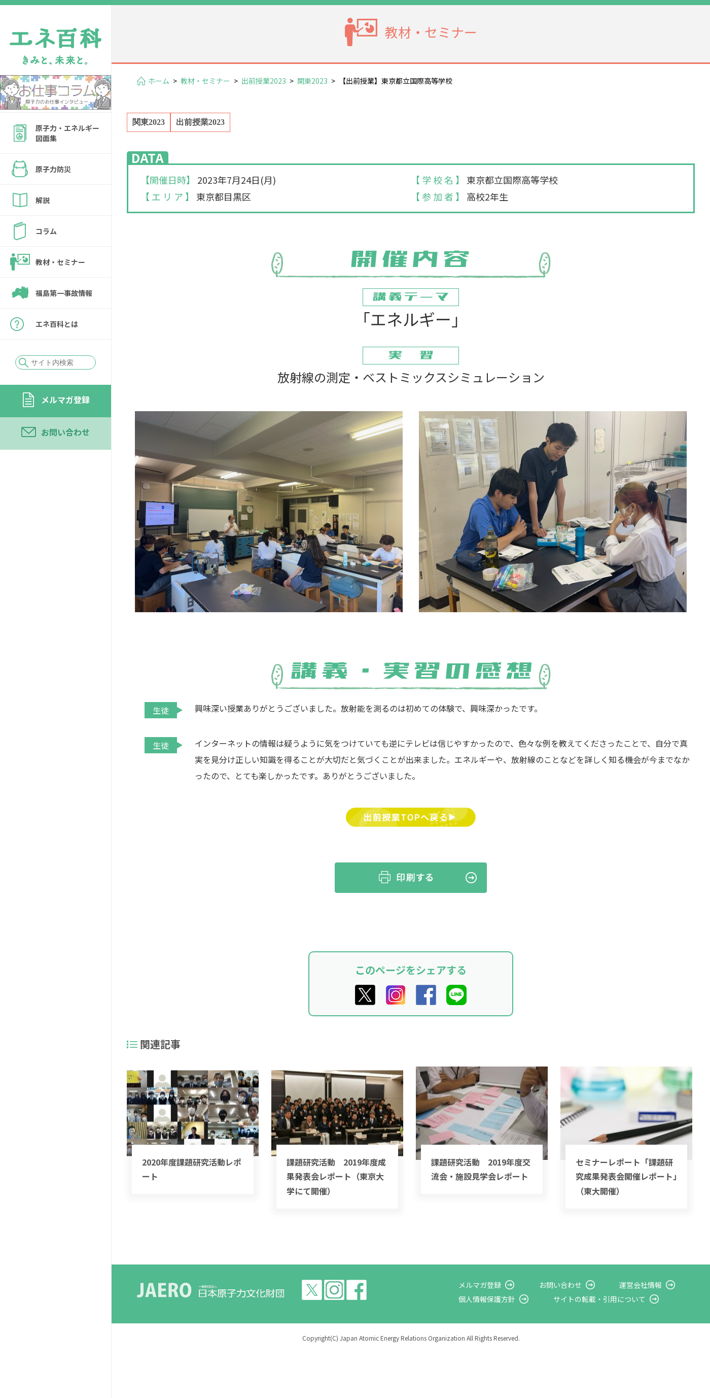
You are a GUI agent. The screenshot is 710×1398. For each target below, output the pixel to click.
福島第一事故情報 (64, 293)
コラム (46, 231)
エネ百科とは (57, 324)
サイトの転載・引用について (618, 1299)
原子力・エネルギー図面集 (67, 133)
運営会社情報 (650, 1285)
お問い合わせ (65, 432)
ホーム (158, 81)
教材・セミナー (60, 262)
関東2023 (312, 81)
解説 (43, 200)
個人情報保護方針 (515, 1299)
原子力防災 (53, 169)
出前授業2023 (263, 81)
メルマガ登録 (65, 399)
